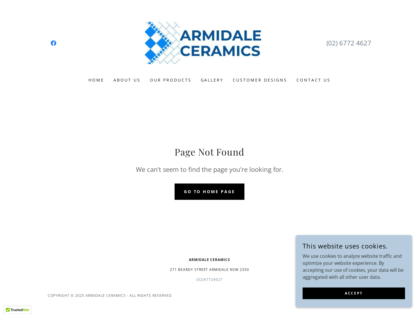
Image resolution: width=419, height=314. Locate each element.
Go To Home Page (209, 191)
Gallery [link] (212, 80)
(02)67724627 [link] (209, 279)
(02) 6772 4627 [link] (348, 42)
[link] (53, 43)
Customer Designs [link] (260, 80)
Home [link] (96, 80)
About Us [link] (127, 80)
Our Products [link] (170, 80)
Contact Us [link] (314, 80)
